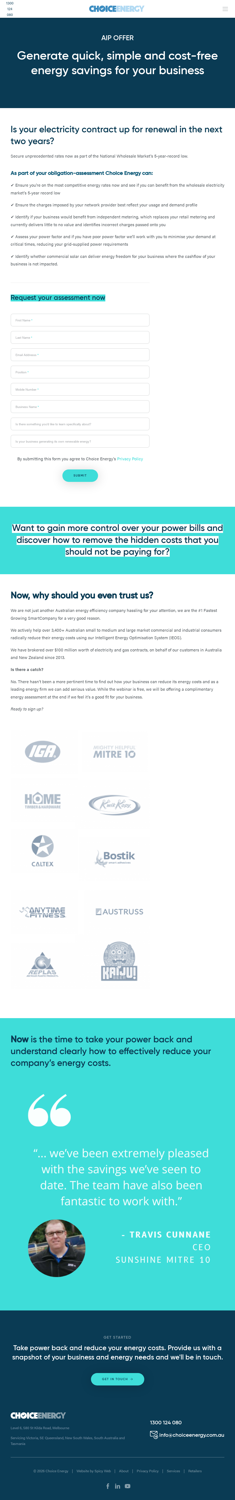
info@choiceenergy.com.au (187, 1435)
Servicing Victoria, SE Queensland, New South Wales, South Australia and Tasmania (68, 1440)
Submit (80, 475)
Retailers (195, 1470)
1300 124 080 (9, 8)
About (124, 1470)
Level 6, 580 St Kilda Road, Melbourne (40, 1427)
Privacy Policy (130, 458)
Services (173, 1470)
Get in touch (118, 1379)
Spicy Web (102, 1470)
